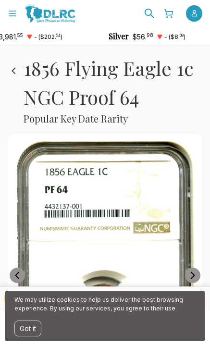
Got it (28, 328)
